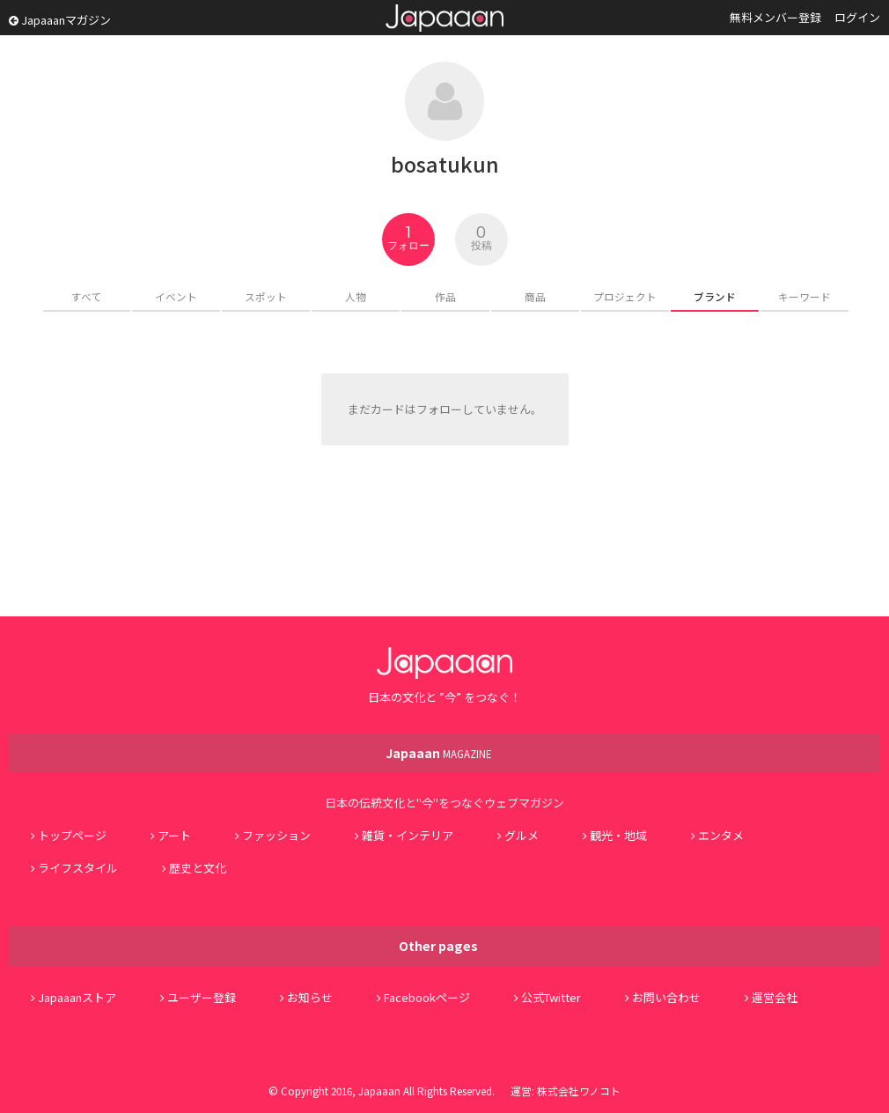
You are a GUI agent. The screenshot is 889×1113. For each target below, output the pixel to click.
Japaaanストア (77, 997)
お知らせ (310, 997)
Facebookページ (427, 997)
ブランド (715, 296)
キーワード (804, 296)
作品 (445, 296)
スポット (266, 296)
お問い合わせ (666, 997)
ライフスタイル (78, 867)
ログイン (857, 17)
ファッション (276, 835)
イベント (176, 296)
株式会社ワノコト (579, 1090)
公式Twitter (551, 997)
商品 (535, 296)
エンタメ (721, 835)
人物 (355, 296)
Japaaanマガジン (60, 19)
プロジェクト (625, 296)
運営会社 (774, 997)
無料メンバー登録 (775, 17)
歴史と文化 (197, 867)
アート (174, 835)
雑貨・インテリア (407, 835)
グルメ (521, 835)
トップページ (72, 835)
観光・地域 (618, 835)
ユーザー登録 (201, 997)
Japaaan (444, 18)
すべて (86, 296)
